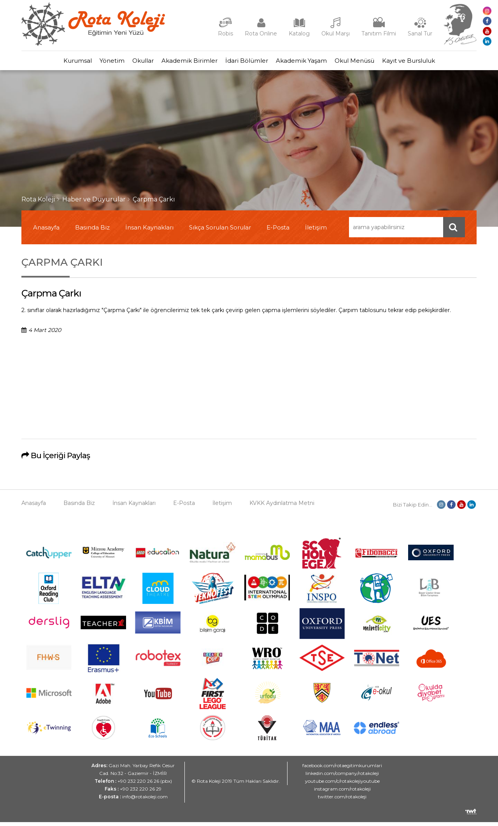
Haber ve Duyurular (94, 203)
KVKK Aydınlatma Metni (281, 506)
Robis (225, 33)
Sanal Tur (420, 33)
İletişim (316, 231)
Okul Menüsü (374, 62)
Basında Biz (92, 231)
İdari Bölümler (250, 62)
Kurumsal (50, 62)
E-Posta (278, 231)
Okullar (131, 62)
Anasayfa (46, 231)
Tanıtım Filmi (378, 33)
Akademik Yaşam (313, 62)
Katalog (299, 33)
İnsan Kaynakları (149, 231)
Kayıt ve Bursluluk (435, 62)
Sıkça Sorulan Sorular (220, 231)
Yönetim (92, 62)
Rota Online (261, 33)
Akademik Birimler (186, 62)
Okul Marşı (335, 33)
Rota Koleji (38, 203)
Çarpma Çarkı (154, 203)
